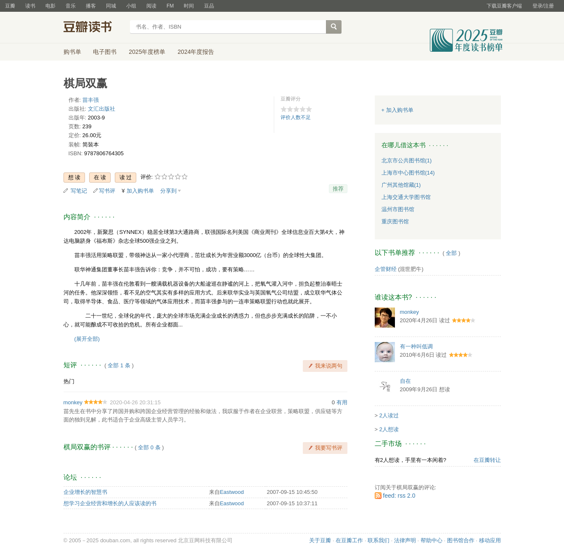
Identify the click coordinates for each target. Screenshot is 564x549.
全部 (451, 253)
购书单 (72, 51)
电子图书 (105, 51)
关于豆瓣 (320, 540)
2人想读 (389, 429)
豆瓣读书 (94, 28)
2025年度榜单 (147, 51)
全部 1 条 (119, 365)
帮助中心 (431, 540)
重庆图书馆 (395, 221)
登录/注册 (543, 6)
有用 (341, 402)
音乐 (71, 6)
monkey (73, 402)
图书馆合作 (460, 540)
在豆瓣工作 (349, 540)
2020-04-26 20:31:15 (135, 402)
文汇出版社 (101, 109)
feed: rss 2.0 (399, 495)
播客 (91, 6)
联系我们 (378, 540)
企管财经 (386, 269)
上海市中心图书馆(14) (408, 173)
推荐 (338, 189)
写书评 (107, 191)
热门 (69, 381)
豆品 (209, 6)
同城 (111, 6)
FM (170, 6)
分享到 (168, 191)
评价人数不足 (296, 117)
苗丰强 (90, 100)
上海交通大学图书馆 (406, 197)
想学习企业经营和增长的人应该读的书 (110, 503)
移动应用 (490, 540)
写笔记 (79, 191)
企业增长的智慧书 (85, 492)
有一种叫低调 (416, 346)
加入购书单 (140, 191)
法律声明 (405, 540)
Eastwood (232, 492)
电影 (50, 6)
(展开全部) (87, 339)
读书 (30, 6)
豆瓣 (10, 6)
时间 (189, 6)
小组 (131, 6)
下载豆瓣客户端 (504, 6)
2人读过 (389, 415)
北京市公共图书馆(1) (406, 160)
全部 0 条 (149, 447)
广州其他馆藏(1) (401, 185)
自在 (405, 381)
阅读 (151, 6)
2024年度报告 (195, 51)
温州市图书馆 (397, 209)
